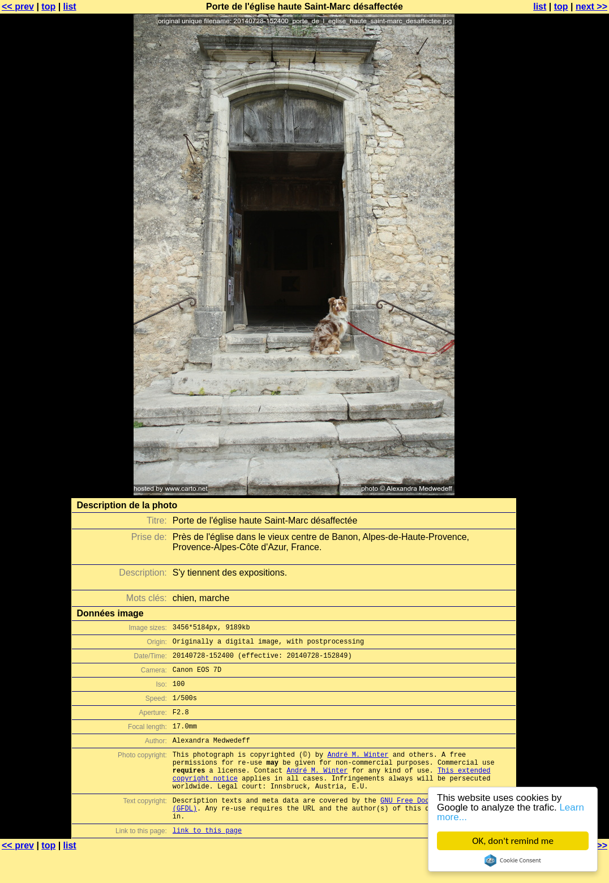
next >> (591, 6)
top (48, 6)
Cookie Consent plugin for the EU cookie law (512, 860)
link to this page (207, 860)
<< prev (18, 6)
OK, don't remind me (513, 841)
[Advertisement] (563, 280)
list (69, 6)
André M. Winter (357, 771)
